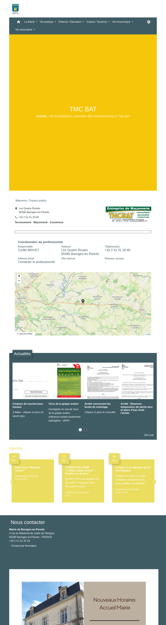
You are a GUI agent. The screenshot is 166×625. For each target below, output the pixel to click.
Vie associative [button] (24, 29)
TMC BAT (124, 116)
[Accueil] (15, 9)
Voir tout (148, 435)
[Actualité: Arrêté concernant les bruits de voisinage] (101, 390)
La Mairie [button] (29, 21)
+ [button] (19, 276)
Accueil (41, 116)
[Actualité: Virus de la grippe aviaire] (65, 394)
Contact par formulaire (23, 545)
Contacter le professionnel (36, 262)
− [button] (19, 281)
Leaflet (147, 334)
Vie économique (61, 116)
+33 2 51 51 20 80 (28, 217)
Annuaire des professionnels (95, 116)
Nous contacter (28, 522)
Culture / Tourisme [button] (97, 21)
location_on (81, 300)
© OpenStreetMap (25, 334)
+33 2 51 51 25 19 (19, 540)
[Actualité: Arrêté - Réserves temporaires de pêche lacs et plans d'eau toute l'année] (137, 391)
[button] (18, 22)
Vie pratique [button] (47, 21)
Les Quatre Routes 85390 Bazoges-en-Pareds (34, 210)
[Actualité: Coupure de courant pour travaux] (29, 392)
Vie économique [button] (121, 21)
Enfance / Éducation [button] (70, 21)
